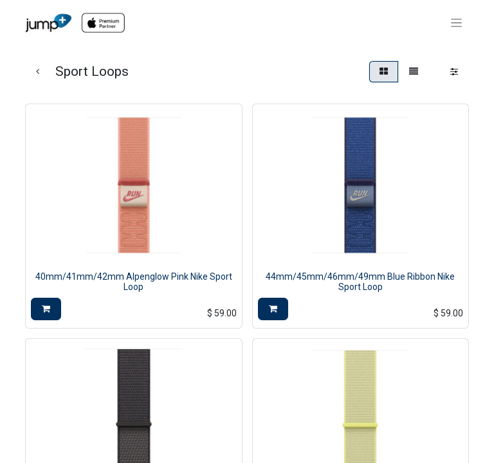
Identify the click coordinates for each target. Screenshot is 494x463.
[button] (46, 309)
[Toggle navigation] (456, 23)
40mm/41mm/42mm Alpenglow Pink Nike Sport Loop (133, 282)
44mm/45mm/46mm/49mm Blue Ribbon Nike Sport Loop (360, 282)
